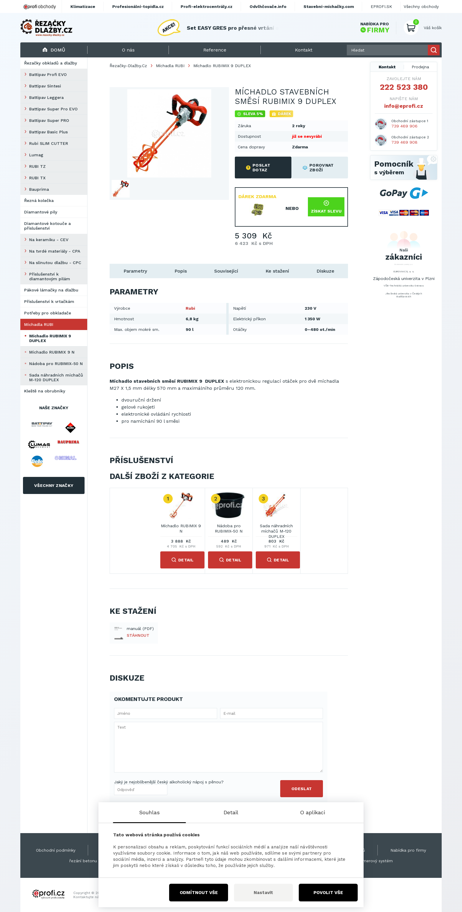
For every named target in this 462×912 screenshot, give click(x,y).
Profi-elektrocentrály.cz (206, 6)
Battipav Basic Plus (48, 132)
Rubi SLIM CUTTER (48, 143)
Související (226, 271)
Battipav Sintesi (45, 86)
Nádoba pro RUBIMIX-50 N (56, 363)
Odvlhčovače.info (268, 6)
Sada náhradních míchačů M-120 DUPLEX (56, 377)
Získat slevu (326, 206)
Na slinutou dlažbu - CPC (55, 262)
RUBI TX (37, 177)
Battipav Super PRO (49, 120)
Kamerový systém (375, 860)
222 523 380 (404, 87)
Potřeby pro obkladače (47, 313)
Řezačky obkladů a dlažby (50, 63)
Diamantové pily (40, 212)
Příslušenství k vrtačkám (49, 301)
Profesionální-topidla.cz (138, 6)
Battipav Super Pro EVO (53, 109)
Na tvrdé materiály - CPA (54, 251)
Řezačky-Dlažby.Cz (128, 65)
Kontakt (387, 66)
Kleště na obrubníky (44, 391)
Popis (180, 271)
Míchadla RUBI (38, 324)
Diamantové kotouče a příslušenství (47, 226)
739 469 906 (404, 126)
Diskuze (325, 271)
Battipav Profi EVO (48, 74)
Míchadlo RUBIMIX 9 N (52, 352)
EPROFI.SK (381, 6)
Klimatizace (82, 6)
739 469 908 (404, 142)
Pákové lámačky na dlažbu (51, 290)
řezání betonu (83, 860)
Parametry (135, 271)
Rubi (190, 308)
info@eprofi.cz (403, 106)
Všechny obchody (421, 6)
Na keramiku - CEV (48, 239)
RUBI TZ (37, 166)
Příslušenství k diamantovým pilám (49, 276)
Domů (54, 50)
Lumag (36, 154)
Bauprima (39, 189)
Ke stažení (277, 271)
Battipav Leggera (46, 97)
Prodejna (420, 66)
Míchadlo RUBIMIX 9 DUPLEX (50, 338)
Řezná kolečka (39, 200)
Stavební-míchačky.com (328, 6)
